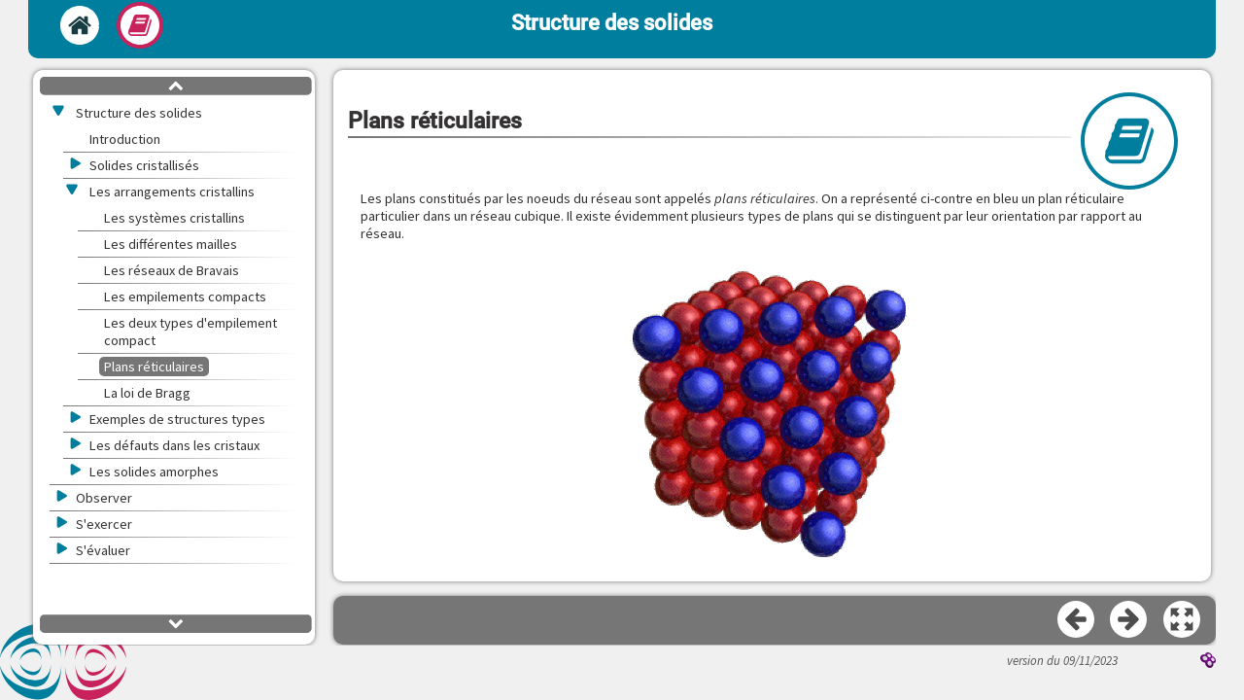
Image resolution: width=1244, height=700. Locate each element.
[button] (1182, 620)
